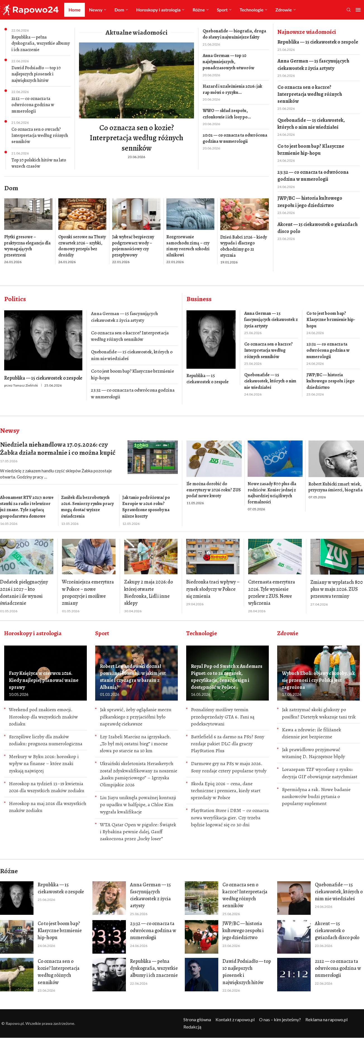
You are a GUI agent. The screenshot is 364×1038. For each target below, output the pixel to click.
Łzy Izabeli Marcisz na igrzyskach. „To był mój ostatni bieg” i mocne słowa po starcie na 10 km (135, 743)
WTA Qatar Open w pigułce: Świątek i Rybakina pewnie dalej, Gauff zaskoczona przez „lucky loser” (138, 831)
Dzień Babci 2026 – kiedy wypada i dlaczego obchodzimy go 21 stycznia (243, 246)
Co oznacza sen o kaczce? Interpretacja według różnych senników (309, 94)
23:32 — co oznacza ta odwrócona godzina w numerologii (313, 175)
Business (199, 298)
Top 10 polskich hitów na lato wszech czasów (38, 163)
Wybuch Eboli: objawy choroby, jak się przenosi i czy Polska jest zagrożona (318, 680)
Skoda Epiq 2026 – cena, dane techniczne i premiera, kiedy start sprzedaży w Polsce (225, 790)
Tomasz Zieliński (25, 385)
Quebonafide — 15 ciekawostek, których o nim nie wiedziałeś (311, 123)
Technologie (252, 9)
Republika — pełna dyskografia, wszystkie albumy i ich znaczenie (40, 43)
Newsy (96, 9)
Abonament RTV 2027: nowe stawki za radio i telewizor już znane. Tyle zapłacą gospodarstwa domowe (27, 506)
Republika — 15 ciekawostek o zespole (317, 42)
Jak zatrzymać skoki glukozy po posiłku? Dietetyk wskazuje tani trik (319, 713)
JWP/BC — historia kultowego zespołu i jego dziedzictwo (309, 201)
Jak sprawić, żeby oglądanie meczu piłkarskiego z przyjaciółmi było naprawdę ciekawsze (135, 716)
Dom (119, 9)
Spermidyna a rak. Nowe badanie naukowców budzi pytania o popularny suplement (316, 796)
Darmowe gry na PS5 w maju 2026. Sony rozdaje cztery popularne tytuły (229, 767)
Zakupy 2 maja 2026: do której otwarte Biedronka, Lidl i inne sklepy (148, 592)
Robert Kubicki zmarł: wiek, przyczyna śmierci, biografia (335, 487)
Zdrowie (284, 9)
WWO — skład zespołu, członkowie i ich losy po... (227, 114)
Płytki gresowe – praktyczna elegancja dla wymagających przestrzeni (27, 246)
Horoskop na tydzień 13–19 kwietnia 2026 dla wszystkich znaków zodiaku (46, 787)
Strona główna (197, 1019)
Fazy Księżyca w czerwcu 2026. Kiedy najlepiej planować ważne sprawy (43, 680)
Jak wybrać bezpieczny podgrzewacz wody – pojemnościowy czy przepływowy (133, 246)
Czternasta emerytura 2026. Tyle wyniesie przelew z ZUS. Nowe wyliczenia (271, 592)
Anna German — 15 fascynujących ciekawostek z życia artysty (313, 64)
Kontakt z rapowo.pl (235, 1019)
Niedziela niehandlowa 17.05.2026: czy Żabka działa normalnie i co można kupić (57, 448)
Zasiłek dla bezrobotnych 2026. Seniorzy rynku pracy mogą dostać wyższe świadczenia (87, 506)
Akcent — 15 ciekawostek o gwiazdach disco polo (317, 228)
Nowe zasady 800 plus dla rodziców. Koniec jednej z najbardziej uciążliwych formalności (272, 493)
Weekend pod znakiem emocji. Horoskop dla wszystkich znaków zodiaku (43, 716)
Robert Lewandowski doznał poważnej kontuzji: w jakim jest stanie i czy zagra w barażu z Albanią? (133, 677)
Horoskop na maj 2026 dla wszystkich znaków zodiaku (47, 807)
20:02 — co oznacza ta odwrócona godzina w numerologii (235, 138)
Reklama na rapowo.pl (326, 1019)
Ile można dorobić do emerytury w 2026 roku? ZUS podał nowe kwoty (213, 490)
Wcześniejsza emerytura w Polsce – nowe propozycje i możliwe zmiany (88, 592)
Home (74, 9)
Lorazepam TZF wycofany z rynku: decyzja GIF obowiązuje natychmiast (319, 773)
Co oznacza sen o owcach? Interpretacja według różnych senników (39, 135)
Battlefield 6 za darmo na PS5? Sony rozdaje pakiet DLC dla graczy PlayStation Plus (227, 743)
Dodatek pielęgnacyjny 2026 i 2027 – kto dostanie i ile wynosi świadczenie (24, 592)
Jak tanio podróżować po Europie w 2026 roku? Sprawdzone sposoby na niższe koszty (146, 506)
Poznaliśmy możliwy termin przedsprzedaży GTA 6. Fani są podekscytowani (222, 716)
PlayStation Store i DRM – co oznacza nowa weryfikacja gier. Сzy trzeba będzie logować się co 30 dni (230, 817)
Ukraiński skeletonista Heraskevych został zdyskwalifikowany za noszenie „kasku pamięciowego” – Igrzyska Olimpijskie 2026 (138, 774)
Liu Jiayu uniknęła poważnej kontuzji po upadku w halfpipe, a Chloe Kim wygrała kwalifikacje (138, 804)
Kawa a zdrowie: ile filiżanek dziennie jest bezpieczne (311, 733)
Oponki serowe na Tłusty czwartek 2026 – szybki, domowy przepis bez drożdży (82, 246)
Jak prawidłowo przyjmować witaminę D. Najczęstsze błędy (313, 753)
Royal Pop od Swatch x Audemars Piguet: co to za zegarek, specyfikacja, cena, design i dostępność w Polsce (226, 677)
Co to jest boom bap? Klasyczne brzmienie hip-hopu (310, 149)
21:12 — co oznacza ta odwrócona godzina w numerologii (32, 105)
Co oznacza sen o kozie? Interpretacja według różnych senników (136, 138)
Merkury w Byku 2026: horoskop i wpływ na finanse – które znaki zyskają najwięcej (44, 763)
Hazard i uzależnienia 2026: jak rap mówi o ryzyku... (232, 89)
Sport (222, 9)
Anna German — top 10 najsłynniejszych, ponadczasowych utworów (228, 62)
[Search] (348, 10)
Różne (199, 9)
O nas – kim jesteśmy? (280, 1019)
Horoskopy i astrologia (158, 9)
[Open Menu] (358, 9)
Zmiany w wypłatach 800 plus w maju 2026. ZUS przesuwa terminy (336, 589)
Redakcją (192, 1026)
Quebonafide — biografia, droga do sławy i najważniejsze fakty (234, 34)
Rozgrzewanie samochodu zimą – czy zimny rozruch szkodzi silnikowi (188, 246)
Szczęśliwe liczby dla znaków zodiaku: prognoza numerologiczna (45, 740)
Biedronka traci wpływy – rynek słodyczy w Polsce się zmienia (213, 588)
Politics (15, 298)
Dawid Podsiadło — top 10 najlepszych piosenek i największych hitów (36, 74)
